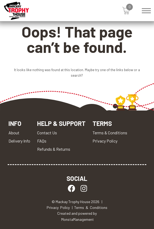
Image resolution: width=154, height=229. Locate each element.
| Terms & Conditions (89, 207)
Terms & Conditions (110, 132)
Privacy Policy (105, 140)
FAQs (41, 140)
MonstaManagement (77, 219)
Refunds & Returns (53, 149)
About (13, 132)
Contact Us (47, 132)
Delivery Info (19, 140)
